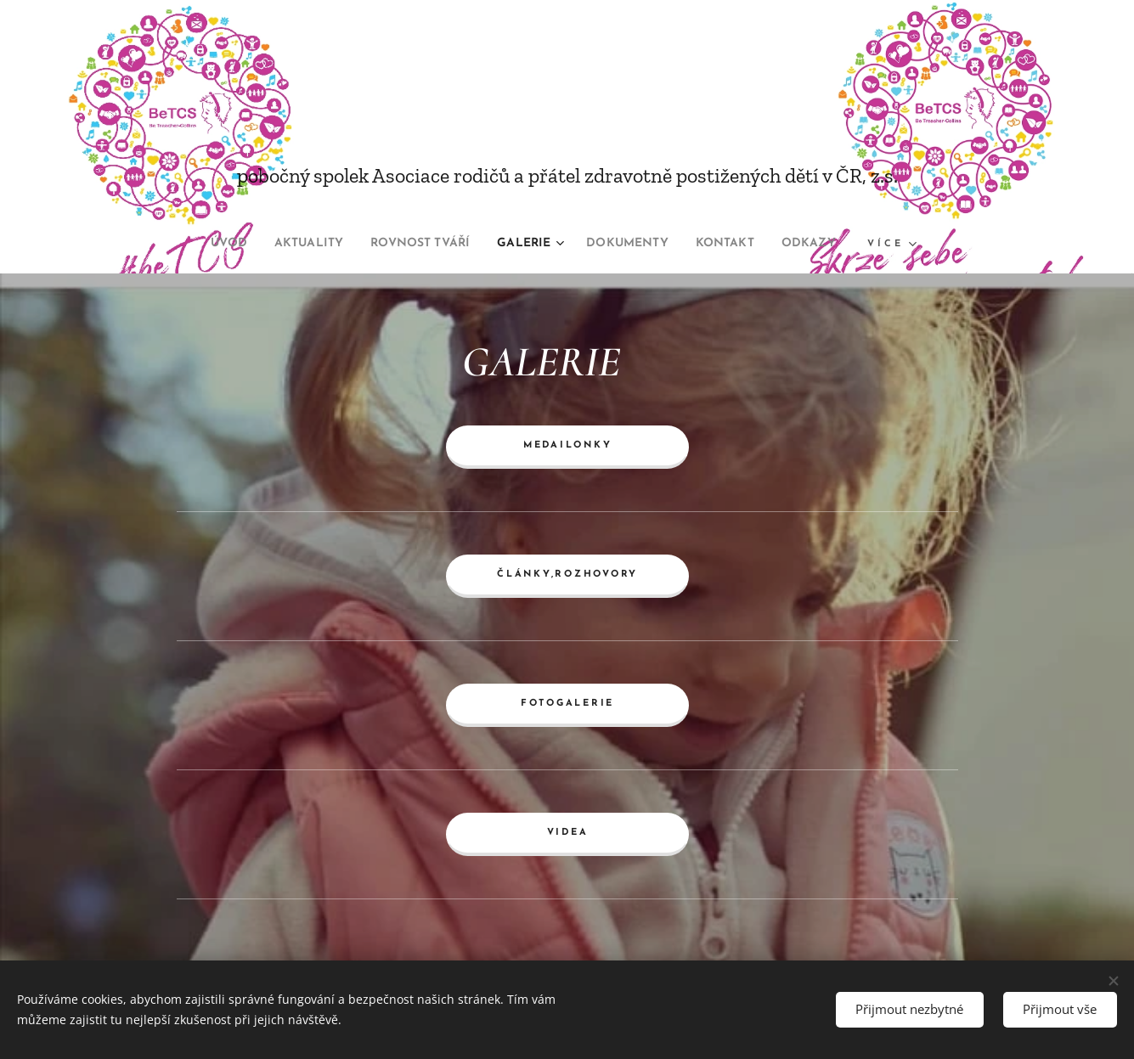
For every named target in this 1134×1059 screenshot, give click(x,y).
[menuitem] (199, 244)
